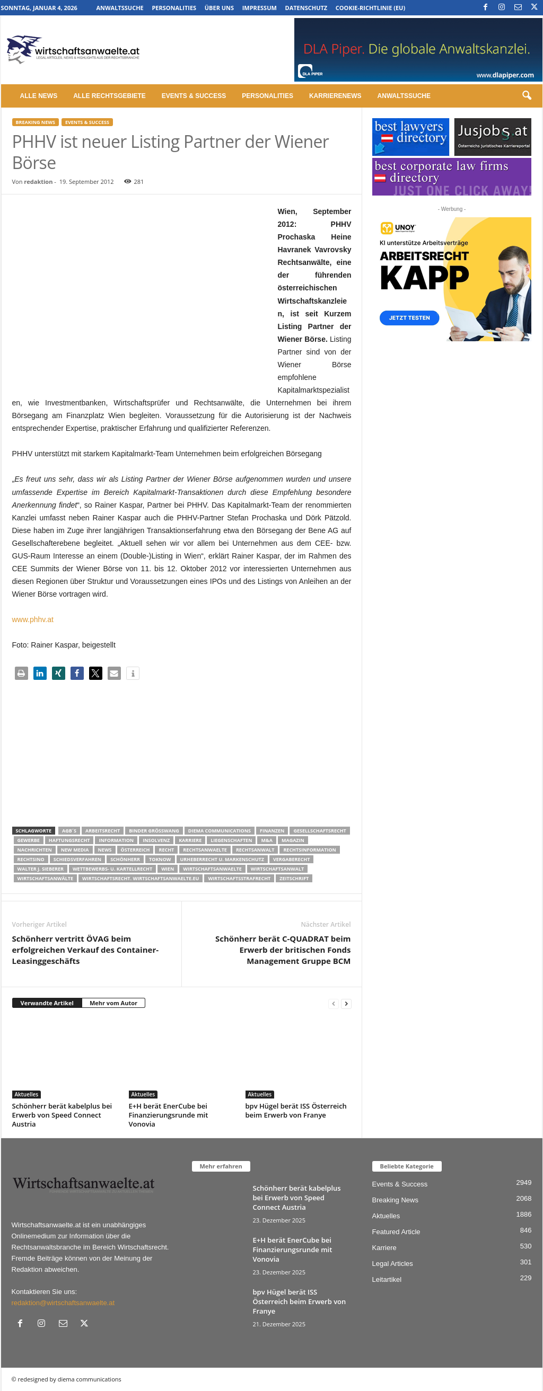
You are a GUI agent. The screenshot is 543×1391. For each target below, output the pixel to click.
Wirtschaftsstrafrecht (239, 878)
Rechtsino (31, 859)
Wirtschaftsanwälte (45, 878)
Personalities (174, 8)
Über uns (219, 8)
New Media (75, 849)
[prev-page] (333, 1003)
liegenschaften (231, 840)
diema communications (219, 830)
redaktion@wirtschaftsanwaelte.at (63, 1303)
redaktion (38, 181)
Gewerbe (28, 840)
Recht (166, 849)
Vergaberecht (291, 859)
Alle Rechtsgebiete (109, 96)
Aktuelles (27, 1094)
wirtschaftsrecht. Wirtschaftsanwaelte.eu (140, 878)
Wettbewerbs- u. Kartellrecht (112, 868)
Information (116, 840)
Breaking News (35, 122)
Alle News (39, 96)
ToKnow (160, 859)
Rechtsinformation (309, 849)
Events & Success (194, 96)
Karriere (190, 840)
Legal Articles (392, 1264)
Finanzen (272, 830)
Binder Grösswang (154, 830)
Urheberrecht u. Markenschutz (222, 859)
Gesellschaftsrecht (319, 830)
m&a (266, 840)
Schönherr (125, 859)
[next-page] (346, 1003)
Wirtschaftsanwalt (277, 868)
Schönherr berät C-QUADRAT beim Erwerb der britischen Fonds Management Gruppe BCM (283, 949)
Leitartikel (387, 1279)
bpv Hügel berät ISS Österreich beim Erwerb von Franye (296, 1110)
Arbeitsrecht (102, 830)
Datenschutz (306, 8)
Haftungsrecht (69, 840)
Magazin (293, 840)
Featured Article (396, 1232)
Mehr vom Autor (113, 1003)
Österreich (135, 849)
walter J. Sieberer (40, 868)
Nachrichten (34, 849)
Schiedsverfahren (77, 859)
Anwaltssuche (119, 8)
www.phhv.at (33, 619)
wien (167, 868)
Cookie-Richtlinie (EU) (370, 8)
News (105, 849)
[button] (526, 96)
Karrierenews (335, 96)
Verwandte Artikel (47, 1003)
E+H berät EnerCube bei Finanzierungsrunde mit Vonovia (168, 1115)
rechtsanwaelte (205, 849)
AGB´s (69, 830)
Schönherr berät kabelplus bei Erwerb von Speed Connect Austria (62, 1115)
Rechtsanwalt (255, 849)
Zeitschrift (294, 878)
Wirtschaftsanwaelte (212, 868)
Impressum (259, 8)
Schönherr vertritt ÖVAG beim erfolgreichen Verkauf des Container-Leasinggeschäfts (85, 949)
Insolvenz (156, 840)
